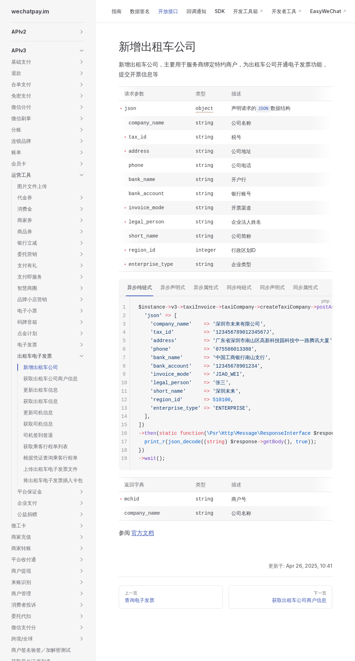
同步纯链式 (239, 287)
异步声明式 (172, 287)
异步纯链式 (139, 287)
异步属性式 (206, 287)
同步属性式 (305, 287)
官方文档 (142, 532)
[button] (48, 31)
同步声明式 (272, 287)
